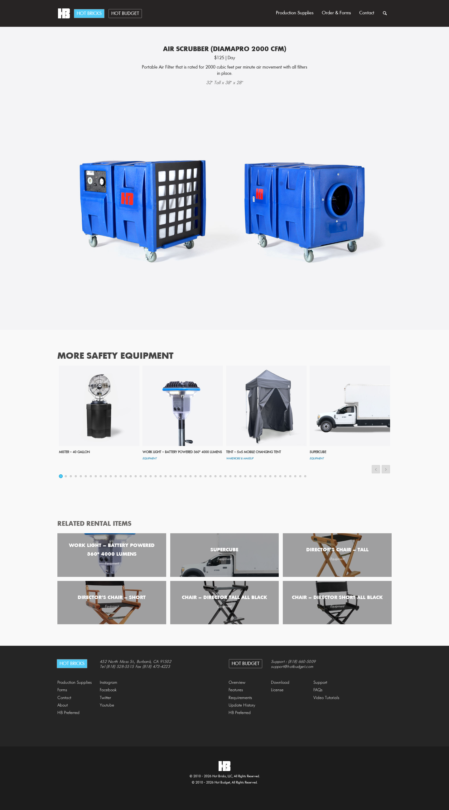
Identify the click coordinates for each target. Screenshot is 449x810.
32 (216, 476)
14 (126, 476)
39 (251, 476)
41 (261, 476)
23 (171, 476)
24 (176, 476)
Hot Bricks (89, 13)
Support (320, 683)
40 (256, 476)
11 (111, 476)
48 (296, 476)
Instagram (108, 683)
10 (106, 476)
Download (280, 683)
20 (156, 476)
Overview (237, 683)
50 (306, 476)
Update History (242, 705)
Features (236, 690)
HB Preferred (68, 713)
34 (226, 476)
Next (386, 469)
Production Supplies (295, 13)
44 (276, 476)
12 (116, 476)
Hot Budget (125, 13)
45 (281, 476)
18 (146, 476)
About (62, 705)
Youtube (107, 705)
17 (141, 476)
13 (121, 476)
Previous (376, 469)
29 (201, 476)
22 (166, 476)
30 (206, 476)
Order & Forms (336, 13)
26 (186, 476)
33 (221, 476)
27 (191, 476)
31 (211, 476)
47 (291, 476)
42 (266, 476)
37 (241, 476)
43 (271, 476)
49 (301, 476)
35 (231, 476)
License (277, 690)
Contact (366, 13)
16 (136, 476)
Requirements (240, 698)
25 (181, 476)
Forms (62, 690)
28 (196, 476)
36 (236, 476)
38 (246, 476)
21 (161, 476)
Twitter (105, 698)
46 (286, 476)
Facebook (108, 690)
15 (131, 476)
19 (151, 476)
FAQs (317, 690)
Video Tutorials (326, 698)
